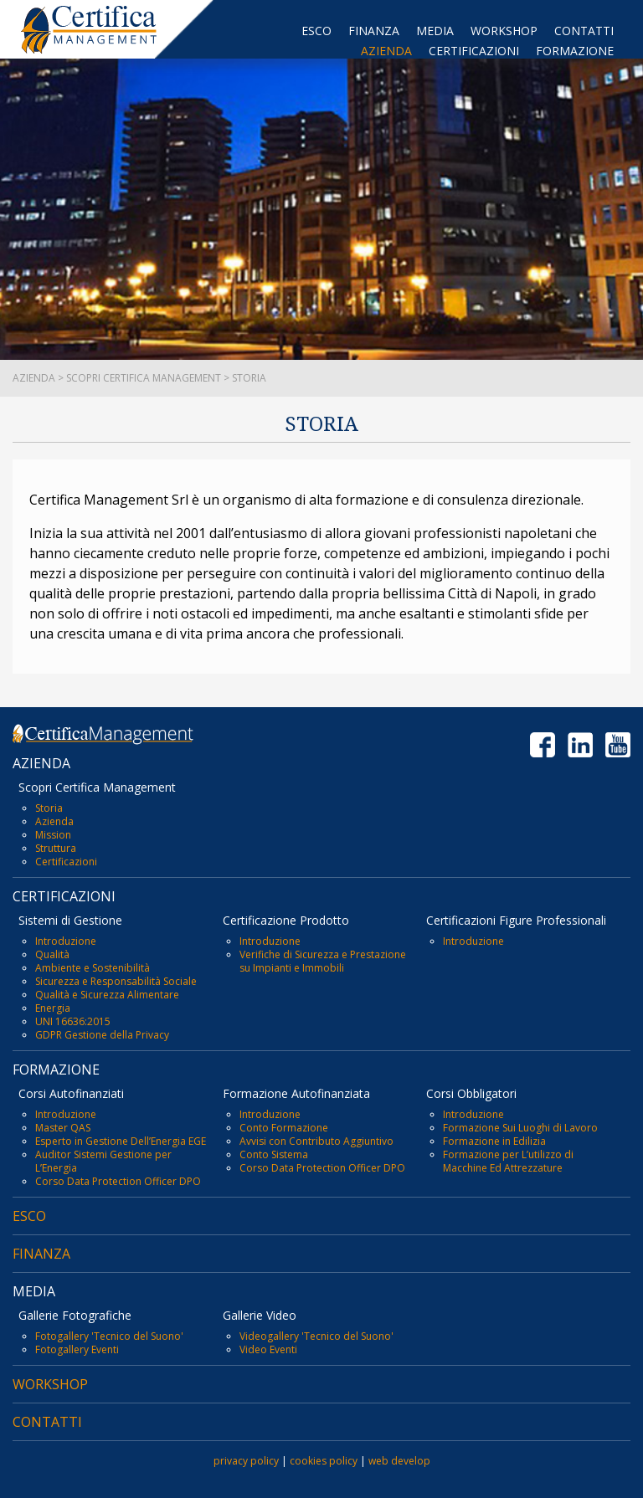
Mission (53, 835)
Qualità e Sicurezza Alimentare (107, 995)
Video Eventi (268, 1349)
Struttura (55, 848)
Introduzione (65, 941)
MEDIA (435, 30)
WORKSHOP (504, 30)
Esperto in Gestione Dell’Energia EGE (120, 1141)
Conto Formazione (283, 1128)
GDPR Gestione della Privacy (102, 1035)
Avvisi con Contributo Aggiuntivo (316, 1141)
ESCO (316, 30)
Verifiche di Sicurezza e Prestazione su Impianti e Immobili (322, 961)
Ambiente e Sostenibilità (92, 968)
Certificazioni (66, 861)
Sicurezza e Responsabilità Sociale (116, 981)
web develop (399, 1461)
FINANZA (373, 30)
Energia (52, 1008)
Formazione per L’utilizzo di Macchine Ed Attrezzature (508, 1161)
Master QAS (62, 1128)
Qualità (52, 954)
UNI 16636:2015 (73, 1021)
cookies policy (324, 1461)
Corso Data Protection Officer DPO (118, 1181)
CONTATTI (584, 30)
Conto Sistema (273, 1154)
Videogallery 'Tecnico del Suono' (316, 1336)
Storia (49, 808)
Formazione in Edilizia (494, 1141)
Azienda (54, 821)
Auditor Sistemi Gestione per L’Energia (103, 1161)
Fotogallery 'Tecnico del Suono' (109, 1336)
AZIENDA (386, 51)
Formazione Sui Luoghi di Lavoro (520, 1128)
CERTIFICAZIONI (474, 51)
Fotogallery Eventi (77, 1349)
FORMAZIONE (575, 51)
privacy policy (246, 1461)
